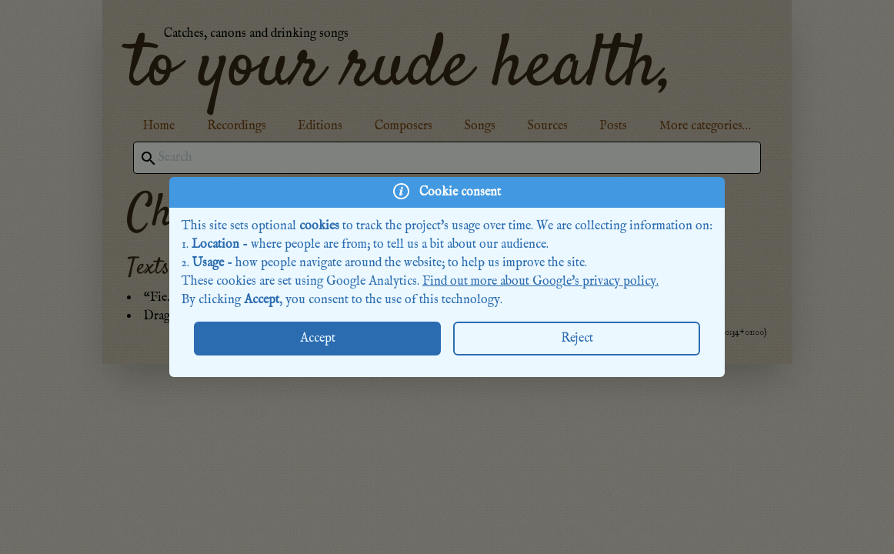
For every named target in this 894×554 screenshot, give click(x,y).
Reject (577, 338)
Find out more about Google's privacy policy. (540, 281)
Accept (317, 338)
